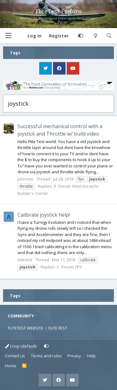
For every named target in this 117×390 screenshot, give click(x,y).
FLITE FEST (57, 328)
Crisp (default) (21, 346)
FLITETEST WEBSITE (25, 328)
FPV (78, 267)
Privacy (74, 356)
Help (91, 356)
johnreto (25, 179)
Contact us (15, 356)
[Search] (109, 36)
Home (10, 365)
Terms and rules (46, 356)
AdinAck (24, 259)
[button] (8, 35)
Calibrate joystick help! (43, 214)
